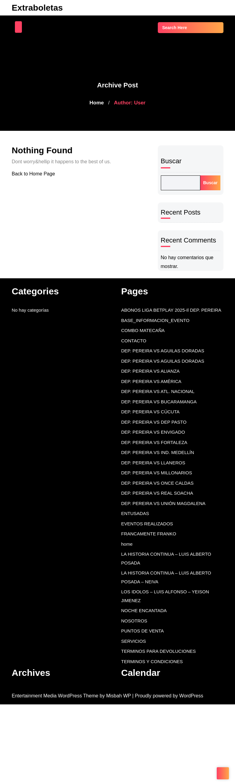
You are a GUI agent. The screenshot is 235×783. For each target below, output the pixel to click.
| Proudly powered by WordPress (177, 696)
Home (96, 102)
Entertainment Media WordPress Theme (58, 696)
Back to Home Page (34, 174)
